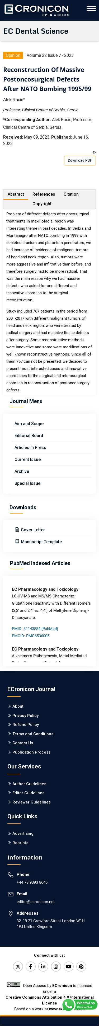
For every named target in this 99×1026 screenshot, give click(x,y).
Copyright (41, 203)
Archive (22, 471)
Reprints (20, 842)
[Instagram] (56, 966)
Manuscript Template (41, 541)
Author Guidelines (29, 783)
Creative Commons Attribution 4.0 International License (50, 1000)
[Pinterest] (81, 966)
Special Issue (27, 483)
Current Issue (28, 459)
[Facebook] (31, 966)
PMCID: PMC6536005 (30, 636)
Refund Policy (25, 724)
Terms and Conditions (32, 734)
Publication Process (31, 752)
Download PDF (80, 160)
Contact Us (22, 743)
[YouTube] (69, 966)
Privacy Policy (25, 715)
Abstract (16, 194)
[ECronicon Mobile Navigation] (91, 8)
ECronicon (62, 985)
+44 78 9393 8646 (32, 882)
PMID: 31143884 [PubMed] (35, 628)
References (43, 194)
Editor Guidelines (28, 792)
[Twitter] (18, 966)
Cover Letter (32, 529)
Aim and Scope (29, 423)
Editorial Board (29, 435)
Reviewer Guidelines (31, 802)
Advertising (23, 833)
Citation (71, 194)
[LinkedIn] (43, 966)
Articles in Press (30, 447)
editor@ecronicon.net (36, 901)
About (17, 706)
